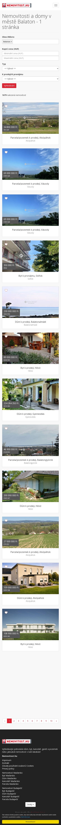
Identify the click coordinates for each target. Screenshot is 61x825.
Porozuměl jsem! (30, 822)
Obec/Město (8, 37)
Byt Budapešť (8, 791)
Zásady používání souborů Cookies (18, 765)
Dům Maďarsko (9, 778)
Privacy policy (8, 768)
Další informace (25, 817)
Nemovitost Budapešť (12, 788)
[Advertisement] (30, 685)
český (30, 804)
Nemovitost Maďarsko (12, 772)
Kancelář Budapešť (10, 796)
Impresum (6, 760)
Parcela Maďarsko (10, 784)
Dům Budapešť (9, 793)
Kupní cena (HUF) (10, 49)
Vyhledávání (9, 85)
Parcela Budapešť (10, 799)
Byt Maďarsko (8, 775)
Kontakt (5, 763)
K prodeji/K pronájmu (12, 74)
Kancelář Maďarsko (11, 781)
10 (51, 721)
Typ (4, 64)
